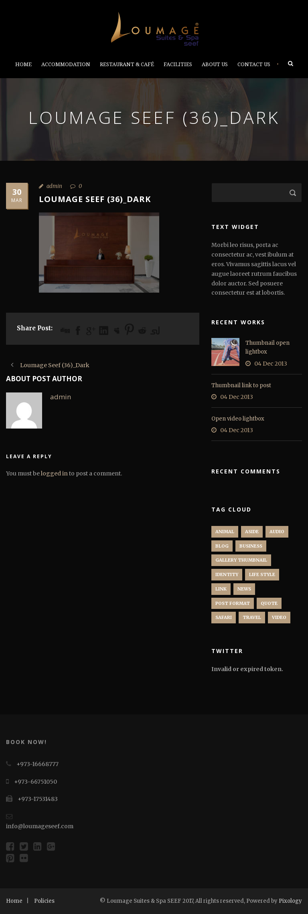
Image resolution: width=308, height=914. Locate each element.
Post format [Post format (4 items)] (232, 603)
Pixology (290, 901)
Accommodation (65, 64)
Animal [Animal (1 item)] (224, 531)
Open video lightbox (237, 418)
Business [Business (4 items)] (250, 546)
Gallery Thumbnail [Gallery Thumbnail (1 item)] (241, 560)
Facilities (178, 64)
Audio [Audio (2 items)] (277, 531)
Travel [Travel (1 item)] (252, 617)
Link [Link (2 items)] (221, 589)
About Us (215, 64)
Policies (44, 901)
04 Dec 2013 (270, 363)
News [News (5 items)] (244, 589)
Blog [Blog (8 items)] (222, 546)
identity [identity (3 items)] (226, 574)
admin (54, 186)
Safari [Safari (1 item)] (223, 617)
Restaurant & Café (127, 64)
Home (23, 64)
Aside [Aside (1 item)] (252, 531)
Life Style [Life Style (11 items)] (262, 574)
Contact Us (253, 64)
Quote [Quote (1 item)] (269, 603)
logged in (54, 473)
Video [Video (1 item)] (279, 617)
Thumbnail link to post (241, 385)
